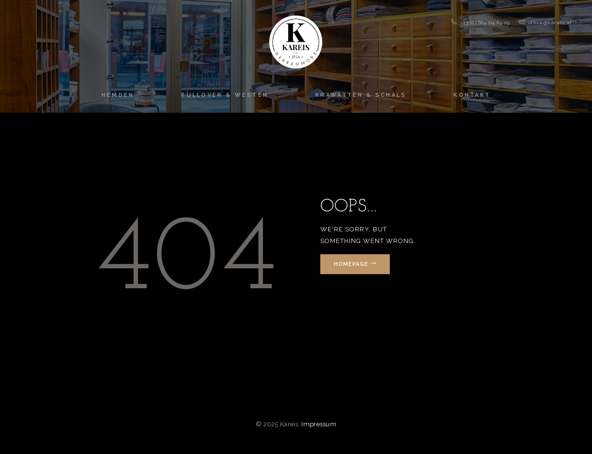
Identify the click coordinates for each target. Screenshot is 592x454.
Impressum (318, 424)
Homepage (351, 264)
